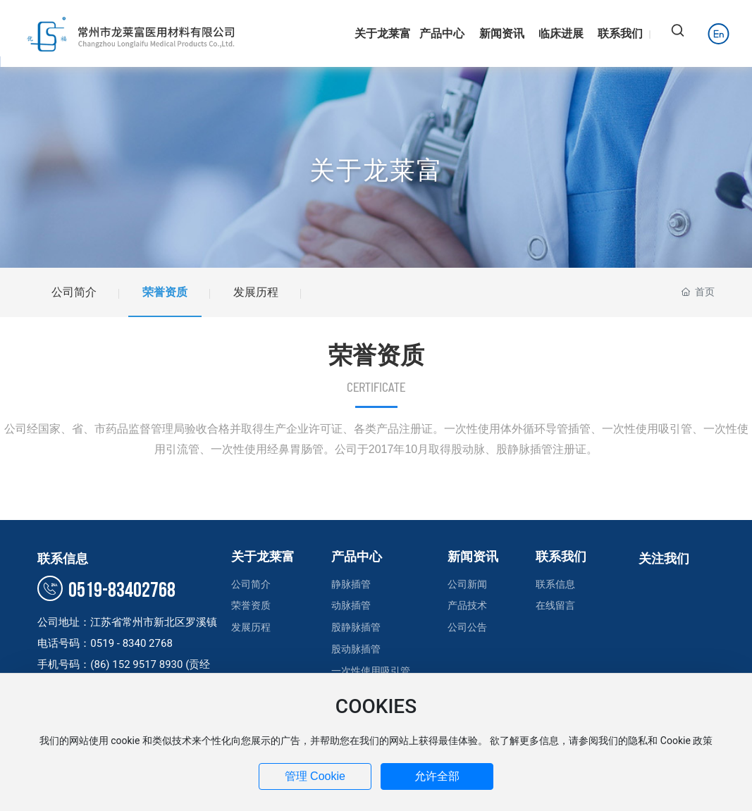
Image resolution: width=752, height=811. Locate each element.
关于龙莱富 (376, 170)
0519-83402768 (106, 590)
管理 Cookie (315, 776)
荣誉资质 (164, 292)
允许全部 (437, 776)
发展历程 (255, 292)
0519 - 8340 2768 (131, 643)
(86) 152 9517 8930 (137, 664)
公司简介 (74, 292)
